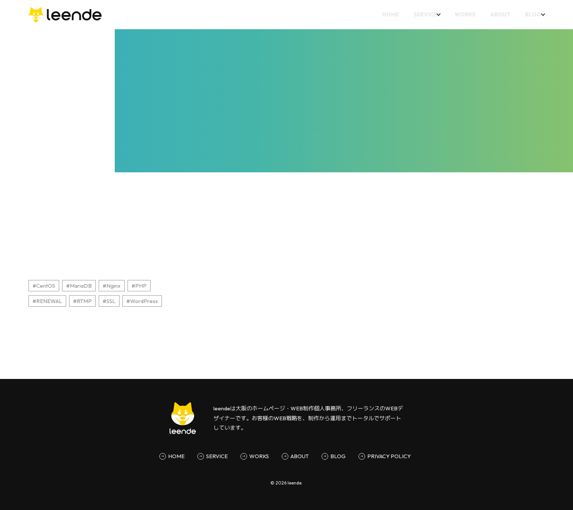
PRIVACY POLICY (389, 456)
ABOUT (497, 14)
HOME (385, 14)
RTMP (84, 301)
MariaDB (81, 285)
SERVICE (420, 14)
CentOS (45, 285)
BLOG (531, 14)
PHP (141, 285)
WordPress (144, 301)
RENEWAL (49, 301)
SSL (110, 301)
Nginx (113, 285)
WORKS (462, 14)
